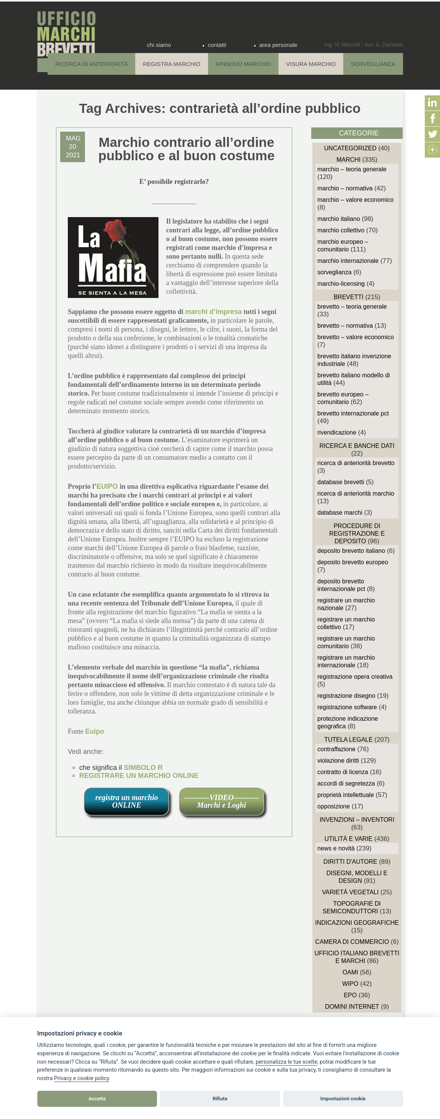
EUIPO (108, 486)
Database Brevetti (340, 482)
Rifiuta (220, 1098)
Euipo (94, 731)
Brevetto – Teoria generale (352, 306)
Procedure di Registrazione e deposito (357, 533)
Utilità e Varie (349, 839)
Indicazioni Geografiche (357, 922)
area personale (278, 45)
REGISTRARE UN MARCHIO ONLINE (138, 775)
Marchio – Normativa (345, 188)
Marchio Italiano (338, 219)
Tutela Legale (348, 739)
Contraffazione (336, 749)
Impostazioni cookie (343, 1098)
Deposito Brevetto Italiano (351, 550)
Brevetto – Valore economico (355, 337)
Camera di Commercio (352, 942)
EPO (350, 995)
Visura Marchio (311, 64)
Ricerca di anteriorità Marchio (355, 493)
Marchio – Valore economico (355, 199)
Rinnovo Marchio (243, 64)
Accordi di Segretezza (346, 783)
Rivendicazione (336, 432)
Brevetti (348, 297)
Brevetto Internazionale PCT (353, 413)
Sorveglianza (373, 64)
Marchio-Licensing (341, 283)
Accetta (97, 1098)
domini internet (352, 1006)
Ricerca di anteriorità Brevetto (356, 463)
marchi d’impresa (213, 312)
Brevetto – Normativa (345, 325)
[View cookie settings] (286, 1062)
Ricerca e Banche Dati (356, 446)
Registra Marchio (171, 64)
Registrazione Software (347, 707)
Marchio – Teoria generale (351, 169)
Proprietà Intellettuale (345, 795)
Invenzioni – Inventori (357, 819)
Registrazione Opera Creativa (354, 676)
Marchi (348, 159)
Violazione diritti (338, 760)
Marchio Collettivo (341, 230)
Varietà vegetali (350, 892)
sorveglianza (334, 272)
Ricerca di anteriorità (91, 64)
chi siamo (159, 45)
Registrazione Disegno (346, 695)
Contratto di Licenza (342, 772)
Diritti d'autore (350, 861)
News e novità (336, 848)
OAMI (350, 972)
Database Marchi (339, 512)
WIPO (350, 984)
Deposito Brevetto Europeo (352, 562)
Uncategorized (350, 148)
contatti (217, 45)
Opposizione (333, 806)
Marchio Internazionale (348, 261)
